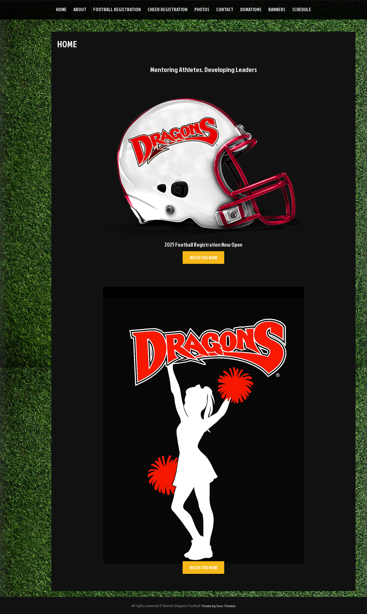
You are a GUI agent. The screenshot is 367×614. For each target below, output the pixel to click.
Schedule (301, 9)
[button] (203, 257)
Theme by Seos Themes (218, 605)
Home (61, 9)
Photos (201, 9)
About (79, 9)
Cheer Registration (168, 9)
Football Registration (117, 9)
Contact (224, 9)
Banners (276, 9)
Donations (250, 9)
